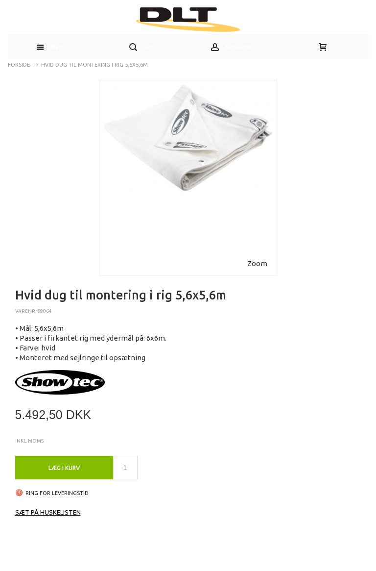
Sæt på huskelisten (48, 512)
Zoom (257, 263)
